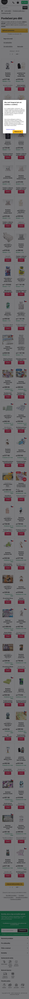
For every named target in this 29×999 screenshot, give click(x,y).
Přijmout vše (17, 131)
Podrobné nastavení (10, 129)
